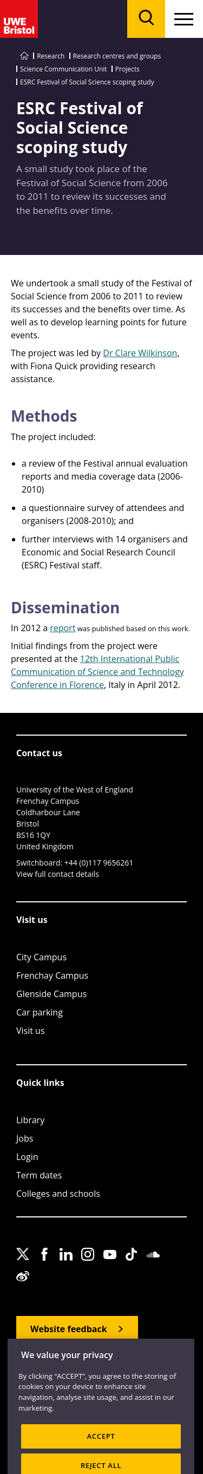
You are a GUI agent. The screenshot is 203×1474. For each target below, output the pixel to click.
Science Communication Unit (63, 69)
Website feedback (68, 1329)
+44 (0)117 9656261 (99, 862)
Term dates (39, 1175)
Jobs (24, 1138)
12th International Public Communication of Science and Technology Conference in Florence (97, 672)
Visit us (30, 1031)
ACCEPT (101, 1447)
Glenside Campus (51, 994)
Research (50, 56)
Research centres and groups (117, 56)
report (62, 628)
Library (30, 1120)
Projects (127, 69)
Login (27, 1157)
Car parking (39, 1012)
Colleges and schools (58, 1194)
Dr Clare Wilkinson (140, 353)
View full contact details (57, 874)
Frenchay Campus (52, 975)
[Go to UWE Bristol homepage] (24, 56)
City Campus (41, 957)
